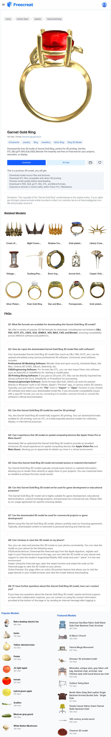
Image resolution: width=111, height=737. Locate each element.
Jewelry (38, 19)
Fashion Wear (22, 19)
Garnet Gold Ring (54, 19)
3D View (66, 162)
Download (26, 162)
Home (8, 19)
